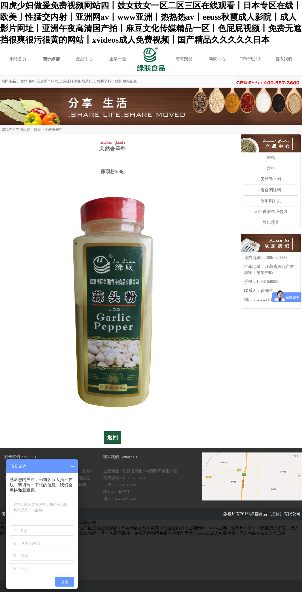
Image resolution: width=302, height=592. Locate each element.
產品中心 (84, 59)
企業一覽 (117, 59)
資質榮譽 (184, 59)
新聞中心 (217, 59)
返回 (112, 437)
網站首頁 (18, 59)
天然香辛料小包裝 (107, 81)
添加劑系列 (83, 81)
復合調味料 (64, 81)
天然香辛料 (45, 81)
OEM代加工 (250, 59)
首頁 (37, 130)
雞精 (24, 81)
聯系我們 (283, 59)
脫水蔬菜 (130, 81)
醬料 (32, 81)
